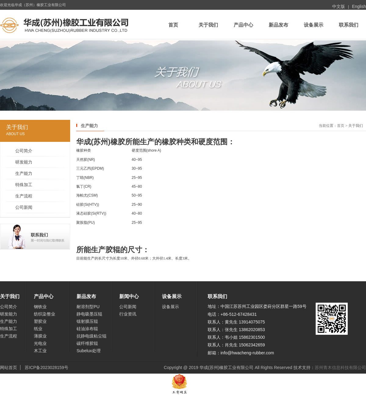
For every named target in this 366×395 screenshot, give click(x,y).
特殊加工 (23, 184)
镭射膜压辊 (87, 321)
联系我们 (348, 25)
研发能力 (23, 162)
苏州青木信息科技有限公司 (340, 367)
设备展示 (313, 25)
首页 (173, 25)
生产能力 (23, 173)
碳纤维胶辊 (87, 343)
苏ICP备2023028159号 (46, 367)
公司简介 (23, 150)
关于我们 (208, 25)
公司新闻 (23, 207)
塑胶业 (40, 321)
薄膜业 (40, 336)
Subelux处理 (89, 350)
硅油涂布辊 (87, 328)
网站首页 (8, 367)
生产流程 (23, 196)
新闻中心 (129, 296)
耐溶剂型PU (88, 306)
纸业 (38, 328)
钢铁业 (40, 306)
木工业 (40, 350)
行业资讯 (127, 314)
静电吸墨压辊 (89, 314)
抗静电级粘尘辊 (91, 336)
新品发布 (278, 25)
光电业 (40, 343)
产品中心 (243, 25)
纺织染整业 (44, 314)
